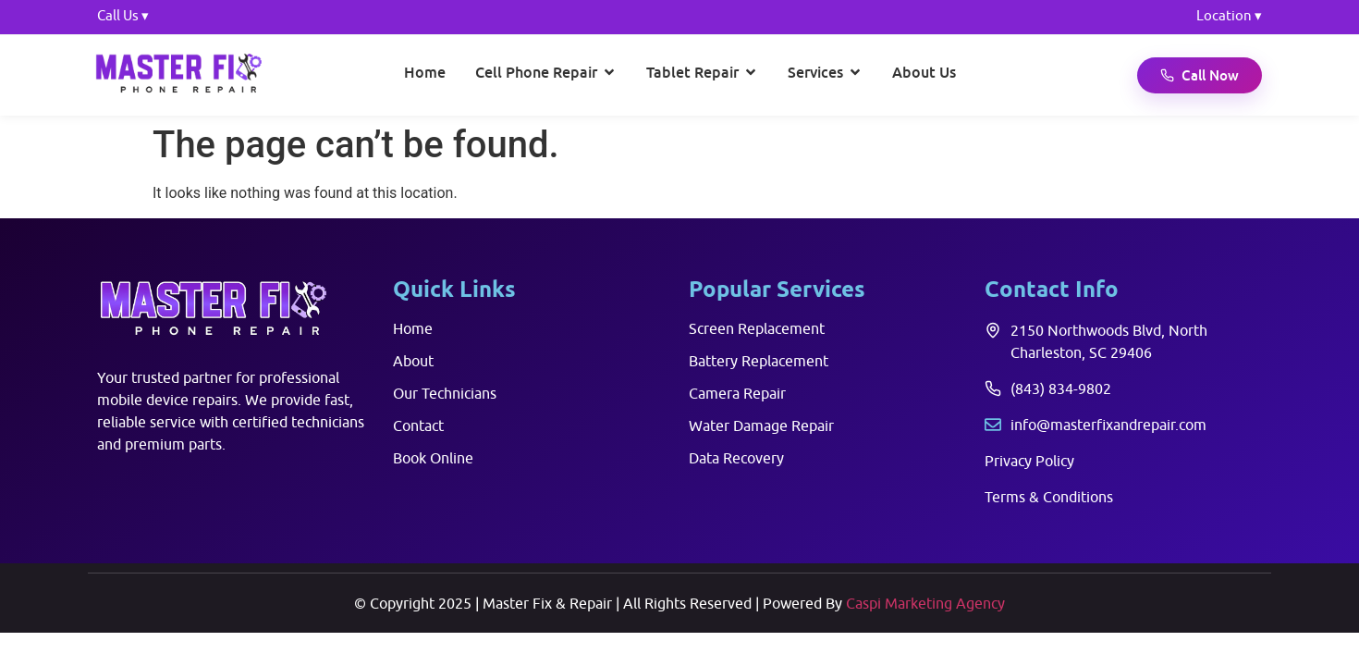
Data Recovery (736, 458)
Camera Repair (737, 393)
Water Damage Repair (761, 425)
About (413, 360)
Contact (418, 425)
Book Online (433, 458)
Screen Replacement (757, 328)
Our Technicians (444, 393)
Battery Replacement (758, 360)
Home (413, 328)
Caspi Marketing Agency (925, 603)
